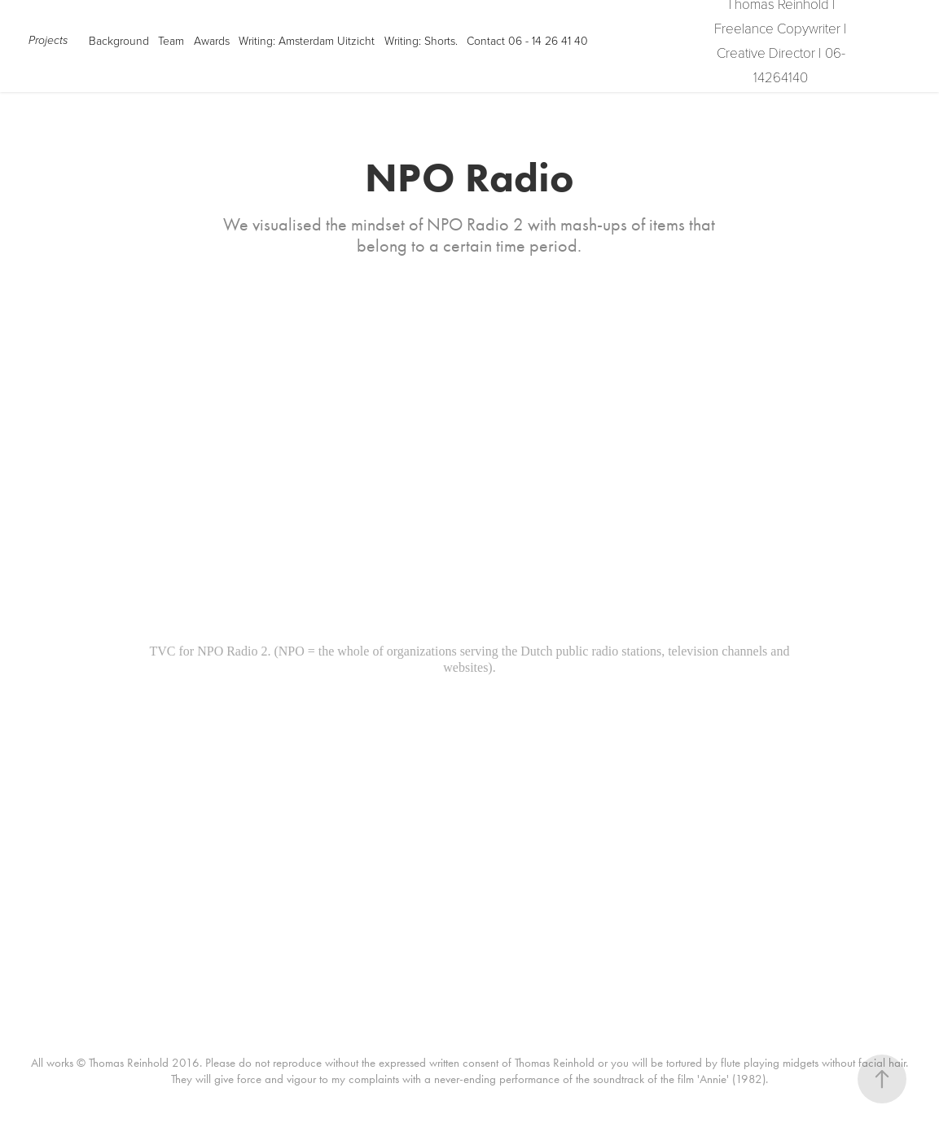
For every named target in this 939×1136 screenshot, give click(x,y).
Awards (212, 40)
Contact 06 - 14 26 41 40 (527, 40)
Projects (48, 40)
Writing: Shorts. (421, 40)
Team (171, 40)
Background (119, 40)
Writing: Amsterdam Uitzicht (307, 40)
